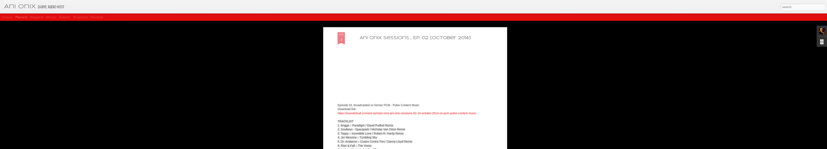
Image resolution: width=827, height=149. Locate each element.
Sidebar (65, 17)
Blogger (426, 146)
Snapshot (80, 17)
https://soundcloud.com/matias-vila (434, 143)
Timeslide (96, 17)
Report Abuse (439, 146)
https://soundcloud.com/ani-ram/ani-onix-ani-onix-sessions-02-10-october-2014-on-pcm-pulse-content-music (407, 91)
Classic (7, 17)
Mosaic (51, 17)
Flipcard (21, 17)
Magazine (36, 17)
